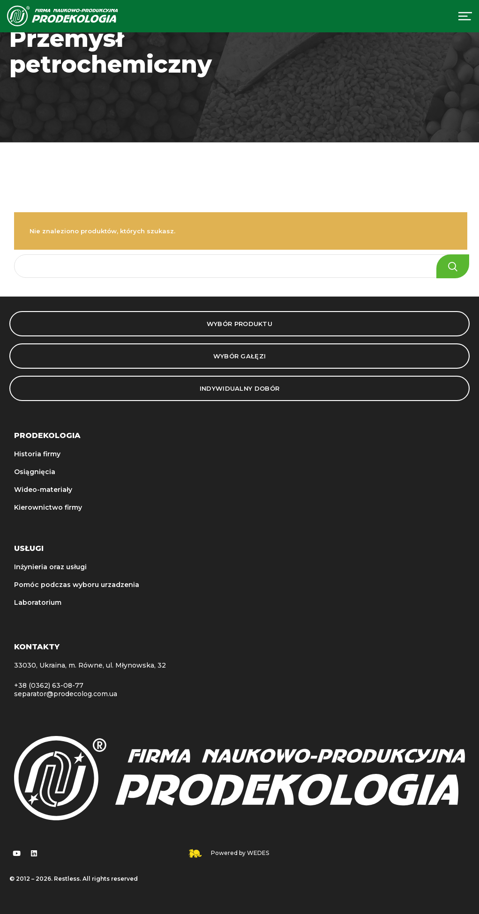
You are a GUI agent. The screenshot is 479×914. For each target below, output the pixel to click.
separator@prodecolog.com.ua (65, 694)
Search (452, 266)
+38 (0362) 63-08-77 (48, 685)
